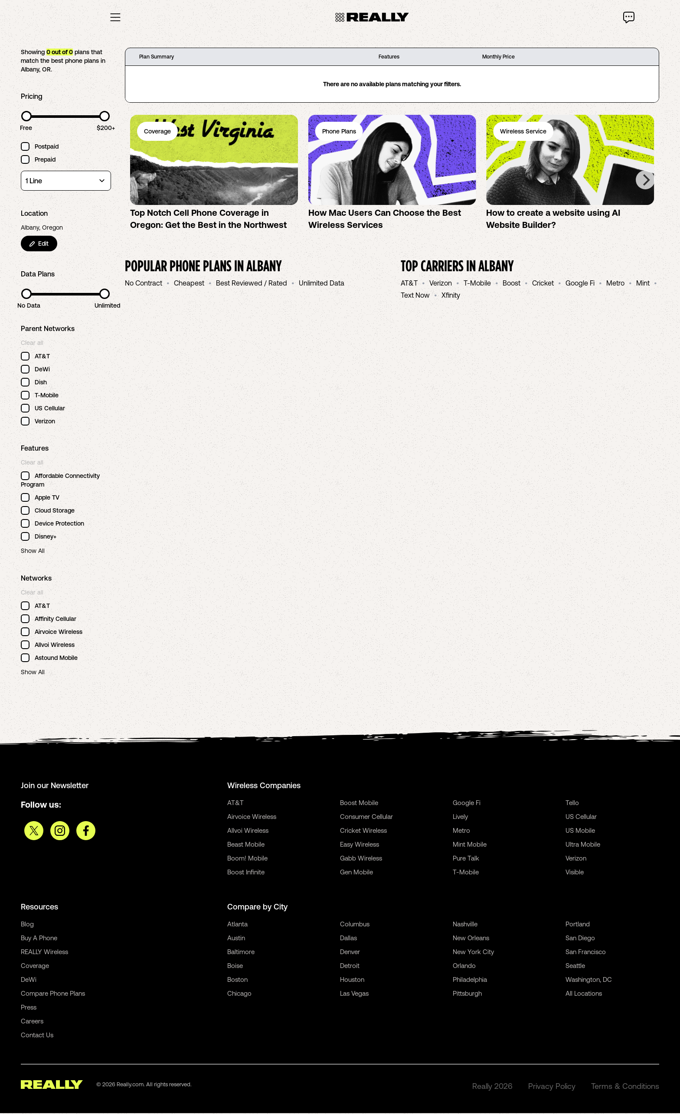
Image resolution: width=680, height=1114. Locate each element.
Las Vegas (354, 994)
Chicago (239, 994)
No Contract (143, 284)
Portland (578, 925)
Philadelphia (470, 980)
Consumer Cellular (366, 817)
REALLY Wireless (44, 952)
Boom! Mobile (247, 859)
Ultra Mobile (583, 845)
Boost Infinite (246, 873)
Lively (460, 817)
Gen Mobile (356, 873)
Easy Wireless (359, 845)
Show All (33, 551)
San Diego (580, 938)
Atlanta (237, 925)
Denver (350, 952)
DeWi (28, 980)
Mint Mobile (470, 845)
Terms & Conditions (625, 1086)
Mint (643, 284)
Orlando (464, 966)
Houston (352, 980)
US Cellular (581, 817)
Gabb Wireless (361, 859)
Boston (237, 980)
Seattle (575, 966)
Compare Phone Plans (53, 994)
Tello (572, 803)
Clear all (32, 343)
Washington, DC (589, 980)
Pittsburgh (467, 994)
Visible (575, 873)
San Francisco (586, 952)
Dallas (348, 938)
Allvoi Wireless (247, 831)
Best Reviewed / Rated (251, 284)
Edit (39, 244)
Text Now (415, 296)
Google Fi (580, 284)
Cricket (543, 284)
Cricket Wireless (363, 831)
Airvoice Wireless (251, 817)
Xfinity (450, 296)
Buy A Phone (39, 938)
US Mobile (580, 831)
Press (28, 1008)
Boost (511, 284)
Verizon (440, 284)
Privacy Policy (551, 1086)
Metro (615, 284)
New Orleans (471, 938)
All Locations (584, 994)
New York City (473, 952)
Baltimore (241, 952)
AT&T (409, 284)
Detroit (350, 966)
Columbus (354, 925)
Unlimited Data (321, 284)
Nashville (465, 925)
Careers (32, 1022)
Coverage (35, 966)
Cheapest (189, 284)
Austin (236, 938)
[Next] (645, 180)
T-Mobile (477, 284)
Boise (235, 966)
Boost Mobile (359, 803)
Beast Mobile (246, 845)
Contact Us (37, 1035)
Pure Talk (466, 859)
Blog (27, 925)
